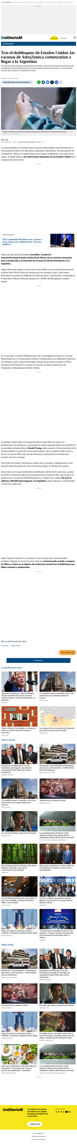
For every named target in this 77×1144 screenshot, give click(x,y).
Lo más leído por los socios (12, 668)
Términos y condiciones (38, 1139)
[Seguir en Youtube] (66, 1112)
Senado (36, 2)
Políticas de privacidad (38, 1136)
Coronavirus (8, 43)
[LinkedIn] (56, 82)
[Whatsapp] (39, 82)
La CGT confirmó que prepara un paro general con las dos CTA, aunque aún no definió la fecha (56, 900)
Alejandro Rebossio (7, 775)
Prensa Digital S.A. (38, 1133)
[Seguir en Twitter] (56, 1112)
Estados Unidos (15, 645)
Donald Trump (72, 2)
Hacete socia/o (54, 38)
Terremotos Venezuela (50, 2)
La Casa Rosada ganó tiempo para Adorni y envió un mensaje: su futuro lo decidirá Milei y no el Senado (19, 900)
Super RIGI (41, 2)
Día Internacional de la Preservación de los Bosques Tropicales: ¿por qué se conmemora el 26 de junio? (19, 868)
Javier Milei (66, 2)
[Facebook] (43, 82)
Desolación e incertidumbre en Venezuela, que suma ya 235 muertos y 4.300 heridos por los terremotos (57, 768)
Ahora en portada (8, 740)
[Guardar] (61, 82)
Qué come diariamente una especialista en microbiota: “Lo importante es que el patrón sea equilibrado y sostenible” (19, 1068)
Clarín (45, 269)
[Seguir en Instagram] (63, 1112)
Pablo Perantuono (45, 803)
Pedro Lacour (6, 905)
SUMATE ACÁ (35, 1124)
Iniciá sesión (63, 38)
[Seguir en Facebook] (58, 1112)
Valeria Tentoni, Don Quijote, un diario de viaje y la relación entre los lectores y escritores (19, 730)
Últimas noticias (8, 945)
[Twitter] (52, 82)
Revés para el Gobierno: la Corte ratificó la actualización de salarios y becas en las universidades (57, 868)
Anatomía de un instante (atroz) (53, 800)
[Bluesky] (47, 82)
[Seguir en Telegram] (61, 1112)
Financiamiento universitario (19, 2)
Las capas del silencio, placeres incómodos (19, 833)
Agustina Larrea (6, 835)
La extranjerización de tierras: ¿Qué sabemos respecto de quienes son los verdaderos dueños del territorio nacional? (57, 835)
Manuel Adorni (30, 2)
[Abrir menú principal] (74, 38)
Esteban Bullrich (59, 2)
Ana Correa (5, 735)
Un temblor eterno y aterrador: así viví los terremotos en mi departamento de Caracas (57, 695)
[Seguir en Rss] (70, 1112)
